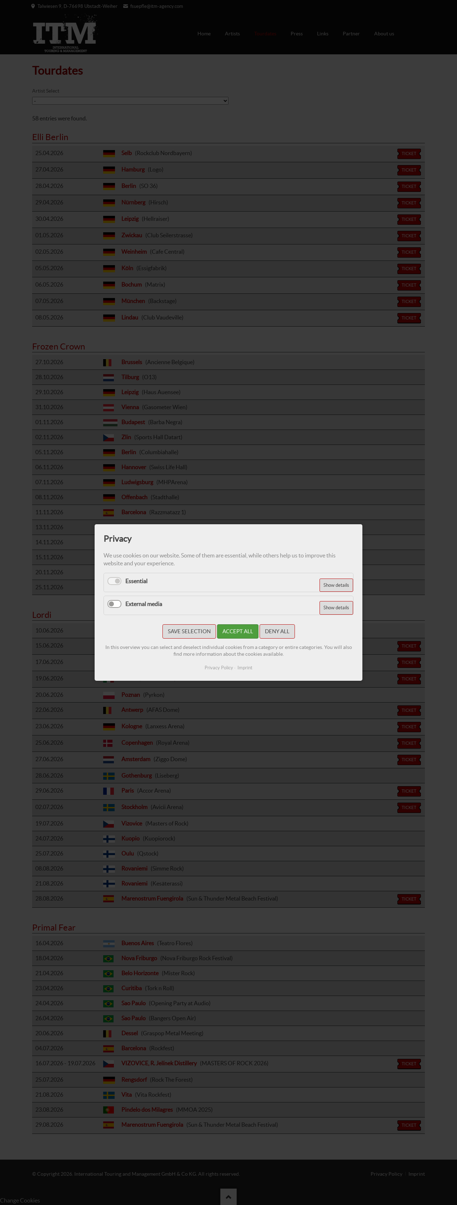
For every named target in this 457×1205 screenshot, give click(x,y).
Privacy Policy (219, 667)
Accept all (237, 631)
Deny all (277, 631)
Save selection (189, 631)
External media (143, 604)
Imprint (244, 667)
